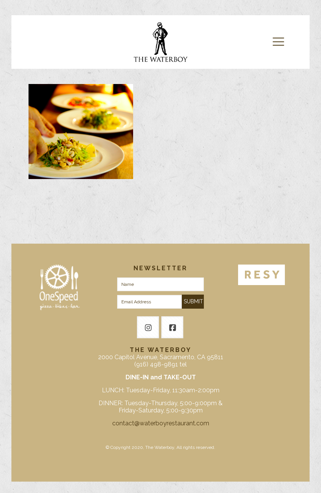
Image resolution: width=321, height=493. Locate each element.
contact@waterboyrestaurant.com (160, 423)
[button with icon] (148, 327)
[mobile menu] (278, 41)
